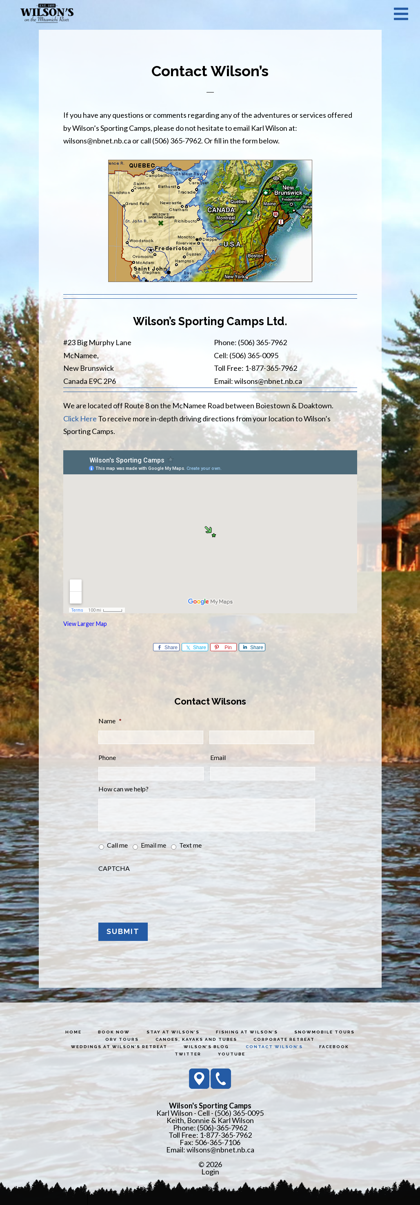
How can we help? (123, 789)
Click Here (80, 418)
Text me (190, 845)
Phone (107, 757)
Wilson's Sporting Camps (47, 13)
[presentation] (160, 894)
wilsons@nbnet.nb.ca (220, 1147)
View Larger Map (85, 623)
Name (110, 721)
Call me (117, 845)
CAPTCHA (114, 868)
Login (210, 1169)
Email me (153, 845)
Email (218, 757)
